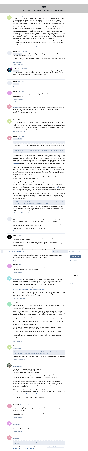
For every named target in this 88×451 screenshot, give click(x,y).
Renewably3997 (18, 30)
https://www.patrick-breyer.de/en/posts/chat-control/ (37, 143)
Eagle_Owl (17, 175)
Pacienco (17, 189)
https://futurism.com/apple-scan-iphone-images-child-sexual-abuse (29, 40)
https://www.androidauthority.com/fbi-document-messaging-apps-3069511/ (31, 371)
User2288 (17, 305)
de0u (16, 414)
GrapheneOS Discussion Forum (16, 2)
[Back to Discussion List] (2, 2)
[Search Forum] (60, 2)
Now (71, 34)
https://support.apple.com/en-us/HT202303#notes (29, 382)
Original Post (73, 11)
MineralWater (18, 99)
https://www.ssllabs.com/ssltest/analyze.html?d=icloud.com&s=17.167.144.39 (31, 426)
